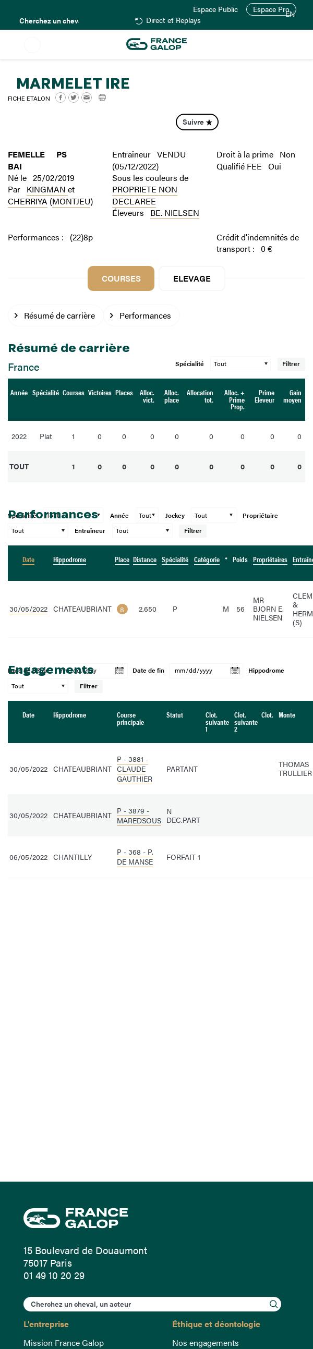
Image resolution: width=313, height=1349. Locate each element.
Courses (121, 278)
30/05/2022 (28, 609)
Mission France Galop (63, 1342)
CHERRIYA (27, 201)
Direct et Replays (173, 21)
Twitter (73, 97)
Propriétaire (260, 516)
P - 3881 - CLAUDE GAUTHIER (134, 769)
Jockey (175, 516)
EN (290, 14)
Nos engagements (205, 1342)
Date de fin (148, 670)
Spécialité (189, 364)
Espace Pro (271, 9)
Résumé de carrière (59, 315)
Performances (145, 315)
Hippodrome (266, 670)
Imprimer (102, 97)
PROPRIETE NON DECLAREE (144, 194)
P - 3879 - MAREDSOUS (139, 815)
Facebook (60, 97)
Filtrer (291, 364)
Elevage (192, 278)
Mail (86, 97)
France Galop (156, 1218)
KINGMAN (47, 189)
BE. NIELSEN (174, 212)
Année (119, 516)
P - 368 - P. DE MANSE (135, 857)
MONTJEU (71, 201)
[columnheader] (29, 563)
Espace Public (215, 9)
